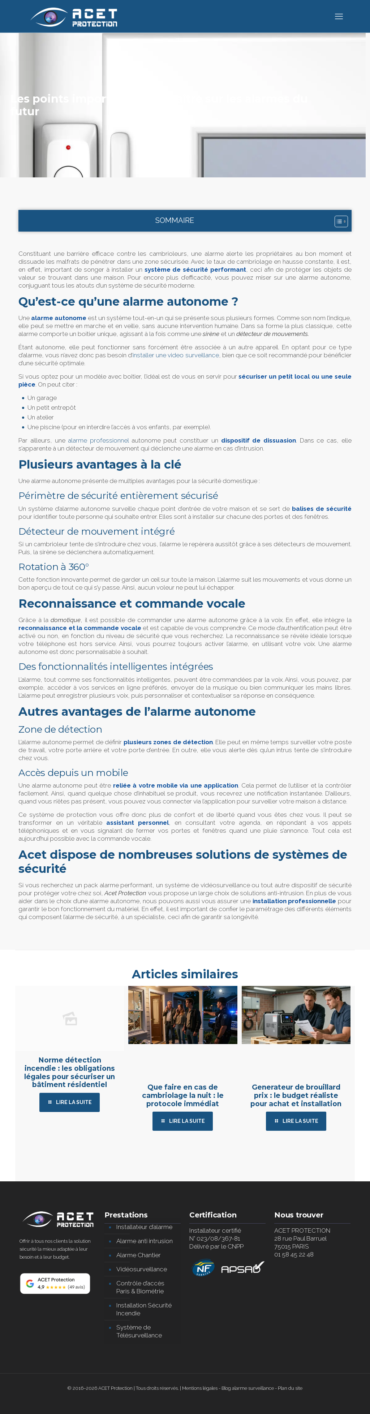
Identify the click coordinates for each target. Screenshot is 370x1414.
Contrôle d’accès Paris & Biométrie (140, 1287)
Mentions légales (200, 1388)
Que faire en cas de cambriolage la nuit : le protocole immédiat (183, 1095)
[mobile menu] (339, 16)
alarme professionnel (98, 440)
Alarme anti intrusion (144, 1241)
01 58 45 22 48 (294, 1254)
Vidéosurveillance (141, 1269)
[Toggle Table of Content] (337, 221)
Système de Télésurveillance (139, 1331)
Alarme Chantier (138, 1255)
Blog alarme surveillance (247, 1388)
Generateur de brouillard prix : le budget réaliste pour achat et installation (295, 1095)
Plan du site (290, 1388)
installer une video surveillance (176, 355)
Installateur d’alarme (144, 1226)
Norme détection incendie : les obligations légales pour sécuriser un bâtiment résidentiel (69, 1072)
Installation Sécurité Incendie (144, 1309)
